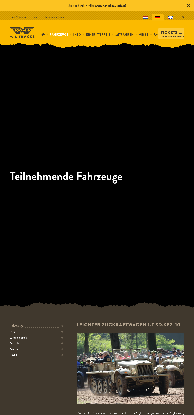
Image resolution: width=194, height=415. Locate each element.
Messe (144, 34)
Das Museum (18, 17)
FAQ (157, 34)
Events (35, 17)
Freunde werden (54, 17)
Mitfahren (124, 34)
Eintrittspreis (98, 34)
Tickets (171, 33)
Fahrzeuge (59, 34)
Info (77, 34)
